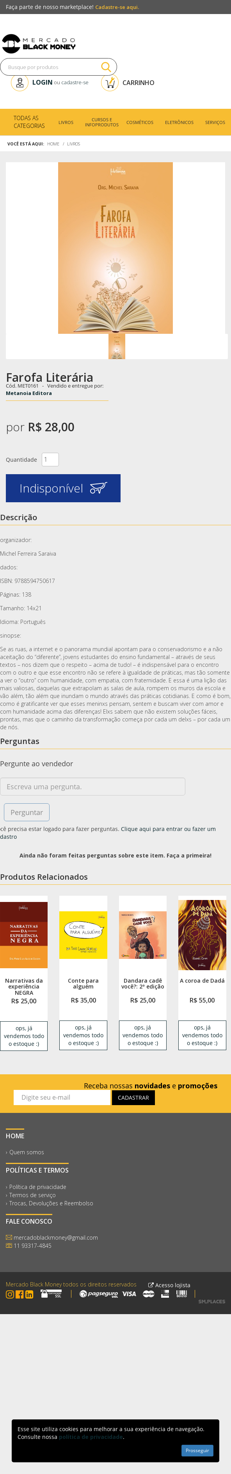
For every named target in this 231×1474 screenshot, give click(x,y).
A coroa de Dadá (202, 980)
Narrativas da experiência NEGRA (24, 986)
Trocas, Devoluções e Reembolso (51, 1203)
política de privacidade (91, 1436)
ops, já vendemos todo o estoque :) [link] (24, 1035)
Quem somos (26, 1152)
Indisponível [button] (63, 488)
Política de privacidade (37, 1187)
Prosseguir (197, 1450)
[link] (24, 935)
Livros (73, 144)
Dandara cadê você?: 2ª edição (142, 983)
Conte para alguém (83, 983)
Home (53, 144)
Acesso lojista (169, 1285)
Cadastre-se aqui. (117, 7)
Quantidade (21, 459)
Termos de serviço (32, 1195)
